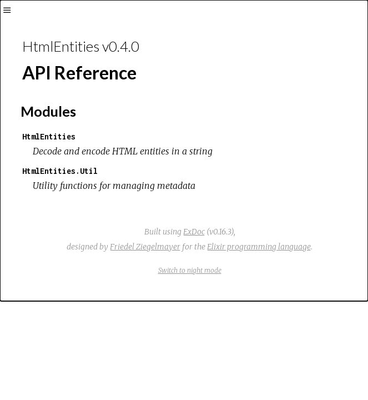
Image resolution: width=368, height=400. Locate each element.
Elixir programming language (259, 247)
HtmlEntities (48, 136)
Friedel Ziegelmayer (145, 247)
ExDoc (194, 232)
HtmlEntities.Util (60, 171)
